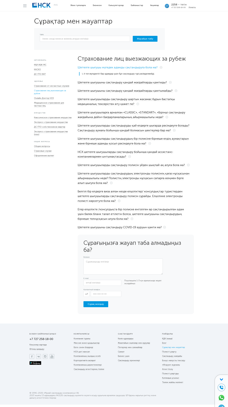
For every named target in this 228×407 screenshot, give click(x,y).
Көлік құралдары (125, 341)
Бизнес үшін (123, 358)
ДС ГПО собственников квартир (49, 127)
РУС (56, 5)
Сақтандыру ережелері (129, 363)
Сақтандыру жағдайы (172, 358)
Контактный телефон (91, 292)
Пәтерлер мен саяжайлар (130, 349)
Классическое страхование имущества (53, 117)
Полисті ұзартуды (170, 376)
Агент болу (167, 371)
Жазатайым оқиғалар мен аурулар (134, 345)
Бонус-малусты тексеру (173, 363)
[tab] (136, 68)
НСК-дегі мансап (82, 354)
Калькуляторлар (116, 5)
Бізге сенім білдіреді (83, 349)
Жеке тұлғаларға (78, 5)
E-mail (86, 281)
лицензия (120, 398)
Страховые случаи (42, 151)
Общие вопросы (42, 146)
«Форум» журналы (171, 367)
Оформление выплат (44, 155)
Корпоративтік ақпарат (85, 363)
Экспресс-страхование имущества (51, 122)
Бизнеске (97, 5)
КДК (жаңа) (167, 341)
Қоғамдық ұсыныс (170, 380)
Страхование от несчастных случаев (51, 86)
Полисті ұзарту (169, 354)
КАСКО (37, 69)
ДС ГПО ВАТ (40, 74)
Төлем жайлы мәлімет (172, 384)
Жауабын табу (145, 38)
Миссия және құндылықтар (87, 345)
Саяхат (121, 354)
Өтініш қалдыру (37, 351)
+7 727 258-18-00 (179, 7)
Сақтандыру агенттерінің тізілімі (89, 371)
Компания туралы (82, 341)
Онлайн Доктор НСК (44, 98)
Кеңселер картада (38, 347)
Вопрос (86, 259)
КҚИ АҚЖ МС (40, 65)
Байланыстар (137, 5)
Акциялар (154, 5)
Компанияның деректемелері (88, 367)
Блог (164, 345)
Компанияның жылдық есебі (87, 358)
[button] (122, 67)
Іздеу (42, 34)
